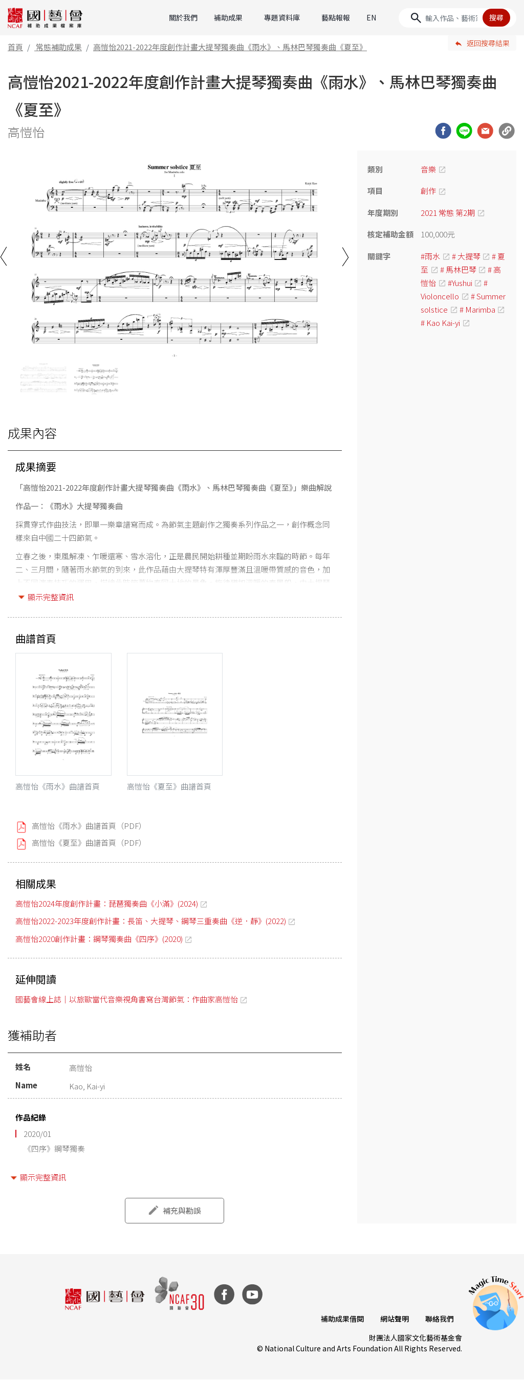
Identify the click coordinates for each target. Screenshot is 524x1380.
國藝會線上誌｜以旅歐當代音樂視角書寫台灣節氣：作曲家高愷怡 (126, 999)
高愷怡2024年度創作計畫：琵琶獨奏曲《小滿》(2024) (106, 903)
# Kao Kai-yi (440, 322)
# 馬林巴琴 (458, 269)
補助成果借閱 (342, 1318)
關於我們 (183, 17)
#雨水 (430, 256)
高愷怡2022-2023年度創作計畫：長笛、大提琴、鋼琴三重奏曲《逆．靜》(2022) (150, 920)
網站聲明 (394, 1318)
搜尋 (496, 17)
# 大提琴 (466, 256)
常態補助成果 (59, 46)
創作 (428, 190)
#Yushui (460, 282)
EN (371, 17)
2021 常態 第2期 (448, 212)
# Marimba (477, 309)
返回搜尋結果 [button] (488, 43)
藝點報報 (335, 17)
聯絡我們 (439, 1318)
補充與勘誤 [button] (182, 1210)
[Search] (457, 18)
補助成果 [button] (228, 17)
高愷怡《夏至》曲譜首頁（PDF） (89, 842)
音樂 (428, 169)
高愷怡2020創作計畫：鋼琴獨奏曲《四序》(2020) (99, 938)
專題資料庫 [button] (282, 17)
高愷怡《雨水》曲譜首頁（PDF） (89, 825)
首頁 (15, 46)
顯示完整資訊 (51, 597)
